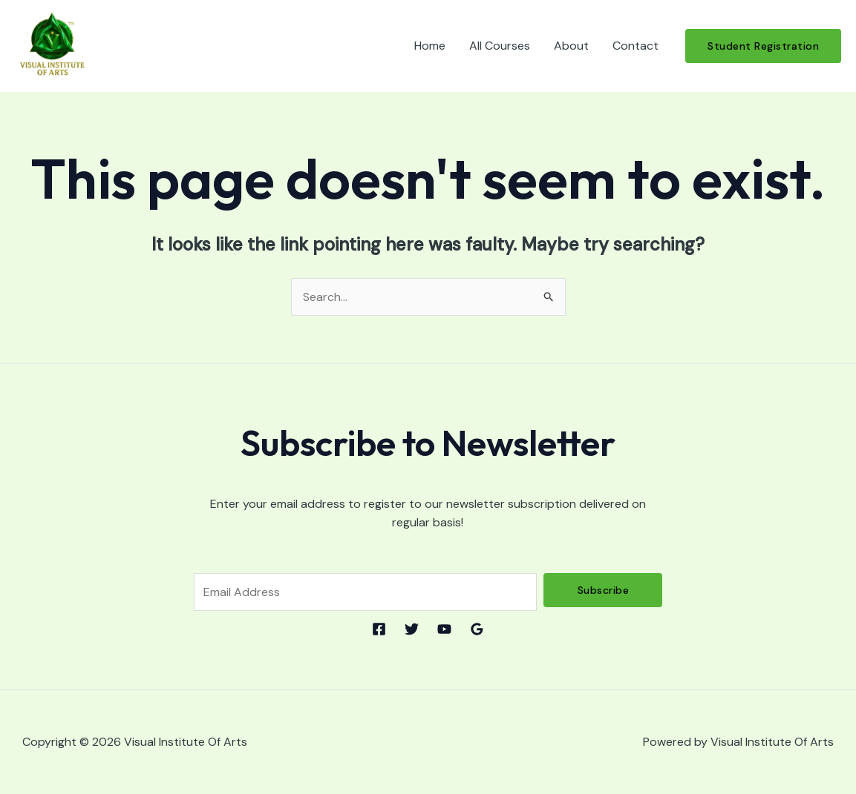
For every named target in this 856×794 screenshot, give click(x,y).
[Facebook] (379, 629)
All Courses (499, 45)
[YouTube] (444, 629)
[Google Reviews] (477, 629)
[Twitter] (412, 629)
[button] (763, 46)
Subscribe (604, 590)
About (571, 45)
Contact (635, 45)
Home (429, 45)
